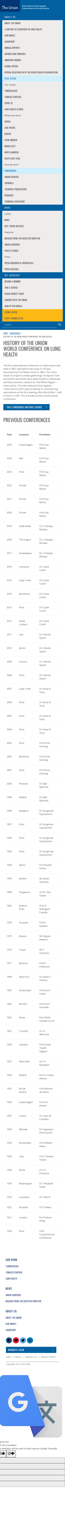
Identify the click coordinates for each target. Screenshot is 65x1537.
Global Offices (11, 66)
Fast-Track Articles (14, 226)
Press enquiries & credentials (18, 263)
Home (5, 333)
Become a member (12, 281)
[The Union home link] (24, 6)
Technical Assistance (14, 201)
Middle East (10, 146)
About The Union (12, 23)
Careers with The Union (15, 300)
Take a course (11, 287)
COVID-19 (8, 103)
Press (18, 1357)
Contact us (31, 1357)
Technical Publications (15, 189)
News (6, 220)
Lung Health (11, 1278)
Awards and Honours (14, 54)
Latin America (10, 140)
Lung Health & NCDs (13, 109)
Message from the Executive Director (22, 238)
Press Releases (11, 269)
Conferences (10, 170)
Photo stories (11, 250)
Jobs (8, 1357)
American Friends (12, 60)
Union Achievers (12, 244)
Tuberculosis (10, 91)
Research (8, 195)
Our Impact (9, 35)
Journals (8, 183)
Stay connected (13, 318)
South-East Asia (12, 158)
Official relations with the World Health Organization (31, 72)
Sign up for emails (13, 306)
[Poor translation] (11, 1453)
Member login (16, 1350)
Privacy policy (48, 1357)
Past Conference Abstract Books (24, 407)
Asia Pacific (9, 127)
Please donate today (14, 293)
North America (11, 152)
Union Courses (11, 177)
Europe (7, 134)
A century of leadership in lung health (23, 29)
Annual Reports (12, 47)
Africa (7, 121)
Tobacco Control (12, 97)
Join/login (10, 312)
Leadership (9, 41)
